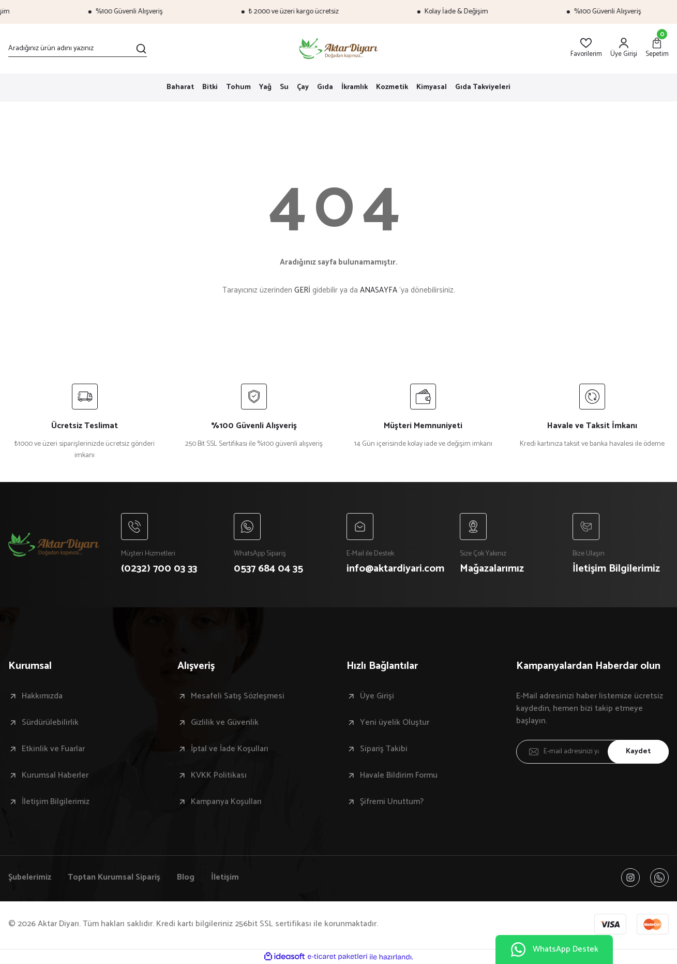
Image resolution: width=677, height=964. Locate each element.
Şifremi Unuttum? (392, 802)
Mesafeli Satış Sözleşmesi (237, 696)
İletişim (225, 877)
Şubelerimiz (29, 877)
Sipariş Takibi (384, 749)
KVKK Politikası (219, 775)
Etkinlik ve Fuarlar (53, 749)
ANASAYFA (378, 290)
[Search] (77, 48)
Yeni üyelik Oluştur (394, 723)
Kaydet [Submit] (638, 751)
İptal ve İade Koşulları (229, 749)
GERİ (302, 290)
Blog (185, 877)
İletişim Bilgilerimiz (55, 802)
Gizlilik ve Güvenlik (225, 723)
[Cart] (657, 48)
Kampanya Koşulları (226, 802)
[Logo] (338, 48)
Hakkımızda (42, 696)
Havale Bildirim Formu (399, 775)
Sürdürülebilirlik (50, 723)
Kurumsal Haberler (55, 775)
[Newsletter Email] (592, 752)
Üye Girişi (377, 696)
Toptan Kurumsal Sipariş (114, 877)
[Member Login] (623, 48)
